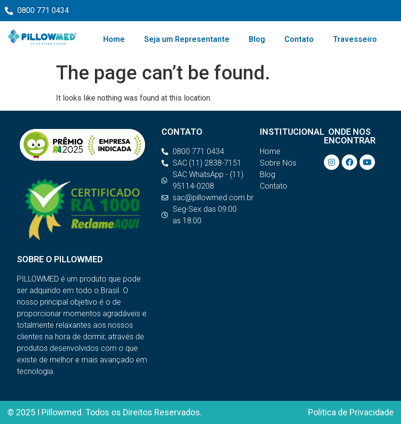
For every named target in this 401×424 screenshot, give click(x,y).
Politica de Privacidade (351, 412)
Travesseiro (355, 39)
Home (114, 39)
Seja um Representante (186, 39)
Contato (299, 39)
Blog (257, 39)
